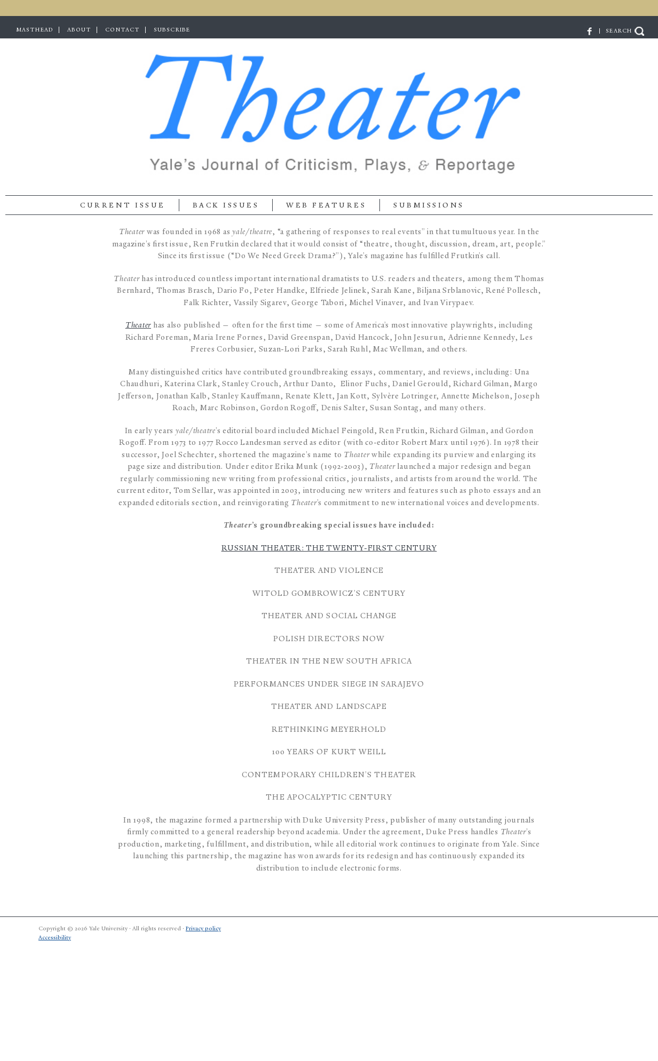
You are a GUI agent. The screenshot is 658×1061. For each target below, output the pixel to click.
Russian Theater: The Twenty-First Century (329, 548)
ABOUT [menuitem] (79, 30)
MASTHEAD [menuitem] (34, 30)
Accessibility (54, 937)
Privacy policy (203, 928)
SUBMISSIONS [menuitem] (428, 205)
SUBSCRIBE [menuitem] (172, 30)
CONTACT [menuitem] (122, 30)
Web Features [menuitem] (326, 205)
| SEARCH (615, 31)
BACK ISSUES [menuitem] (226, 205)
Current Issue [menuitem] (122, 205)
